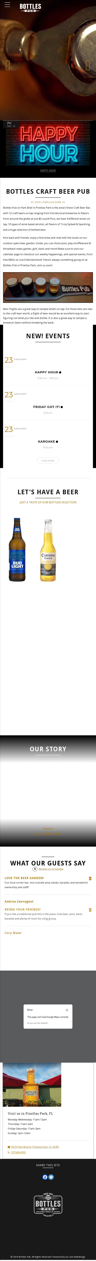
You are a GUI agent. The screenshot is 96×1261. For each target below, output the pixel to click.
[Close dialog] (67, 1011)
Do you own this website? (37, 1024)
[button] (8, 65)
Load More (48, 460)
